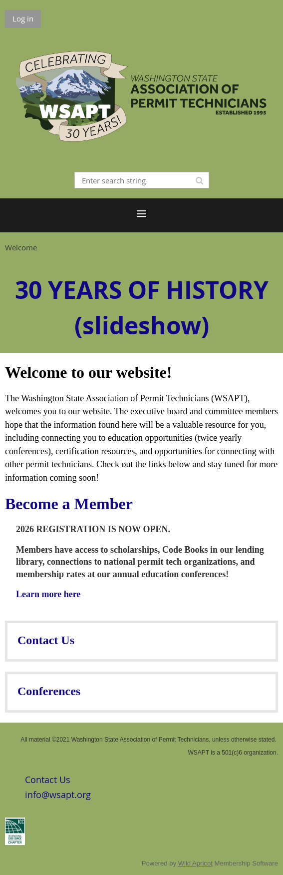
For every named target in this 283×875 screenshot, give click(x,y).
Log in (22, 18)
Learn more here (48, 594)
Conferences (48, 691)
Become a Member (69, 504)
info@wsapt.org (58, 795)
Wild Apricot (195, 863)
